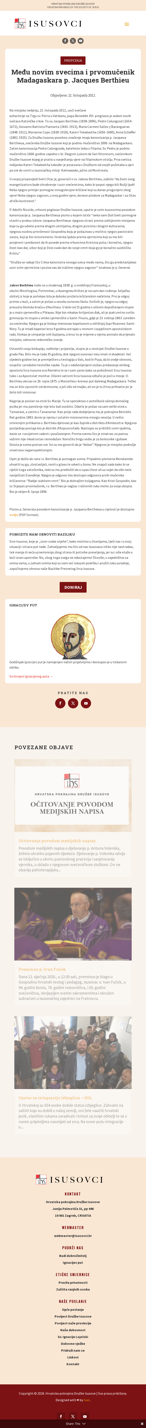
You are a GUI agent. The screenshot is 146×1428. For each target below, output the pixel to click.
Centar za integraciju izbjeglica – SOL (55, 1097)
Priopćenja (73, 61)
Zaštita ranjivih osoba (73, 1289)
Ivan (87, 1400)
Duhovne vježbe (73, 1343)
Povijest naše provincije (73, 1323)
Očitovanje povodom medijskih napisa (57, 840)
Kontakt (72, 1364)
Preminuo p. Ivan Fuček (42, 969)
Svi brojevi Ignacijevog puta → (31, 676)
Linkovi (72, 1357)
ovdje (13, 515)
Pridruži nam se (73, 1350)
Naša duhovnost (73, 1330)
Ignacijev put (73, 1262)
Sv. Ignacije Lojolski (73, 1337)
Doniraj (73, 587)
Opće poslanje (73, 1309)
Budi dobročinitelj (73, 1256)
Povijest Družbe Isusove (73, 1316)
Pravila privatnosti (73, 1282)
